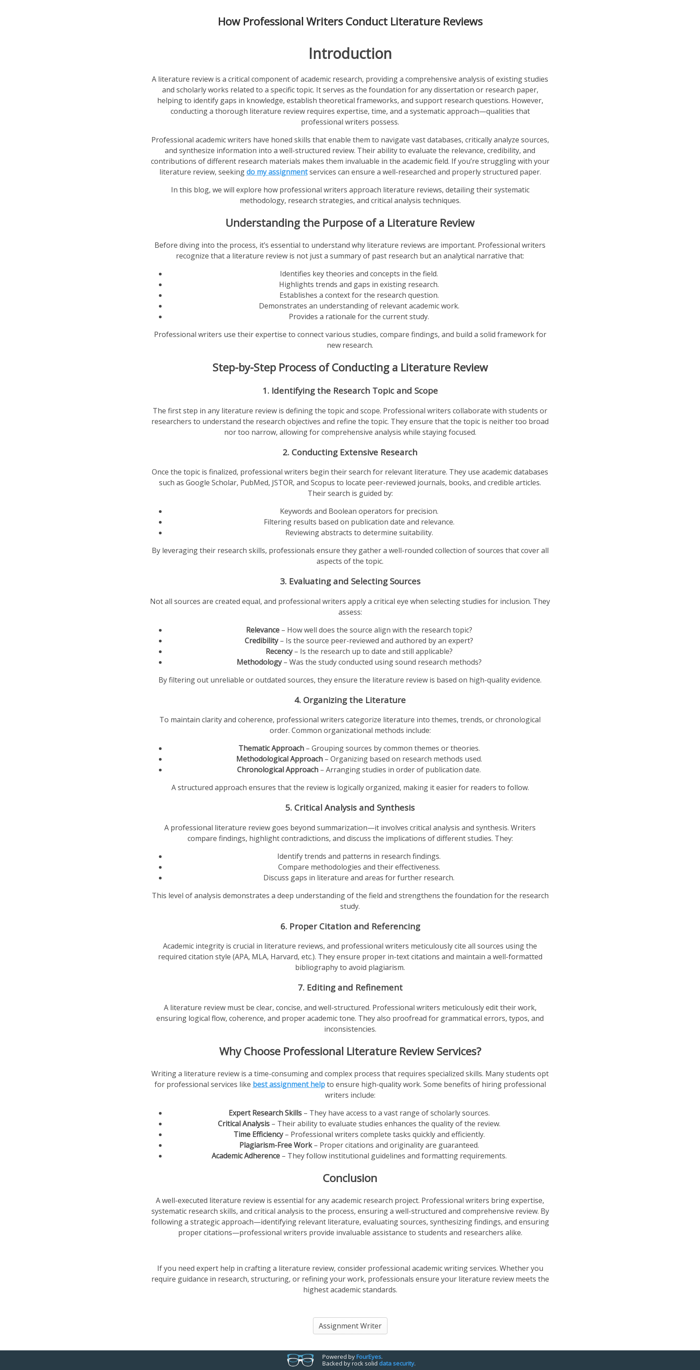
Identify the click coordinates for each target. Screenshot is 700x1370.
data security (396, 1363)
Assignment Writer (350, 1326)
